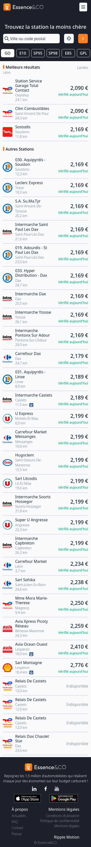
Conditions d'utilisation (62, 815)
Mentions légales (66, 826)
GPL (83, 53)
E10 (22, 53)
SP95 (37, 53)
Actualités (19, 815)
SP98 (53, 53)
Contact (17, 827)
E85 (68, 53)
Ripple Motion (66, 837)
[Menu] (83, 7)
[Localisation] (69, 38)
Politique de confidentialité (59, 820)
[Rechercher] (83, 38)
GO (7, 53)
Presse (17, 834)
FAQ (15, 821)
